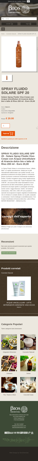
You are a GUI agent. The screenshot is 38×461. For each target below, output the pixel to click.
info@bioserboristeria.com (19, 425)
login (28, 24)
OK (28, 1)
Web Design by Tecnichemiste (19, 453)
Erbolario (9, 373)
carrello (9, 24)
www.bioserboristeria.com (19, 427)
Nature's (7, 107)
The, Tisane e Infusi (9, 395)
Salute (28, 373)
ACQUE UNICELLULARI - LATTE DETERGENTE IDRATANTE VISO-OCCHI (19, 304)
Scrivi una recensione (8, 252)
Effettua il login (6, 227)
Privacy (24, 1)
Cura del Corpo (28, 395)
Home (2, 34)
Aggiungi (8, 133)
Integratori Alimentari (9, 352)
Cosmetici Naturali (11, 34)
